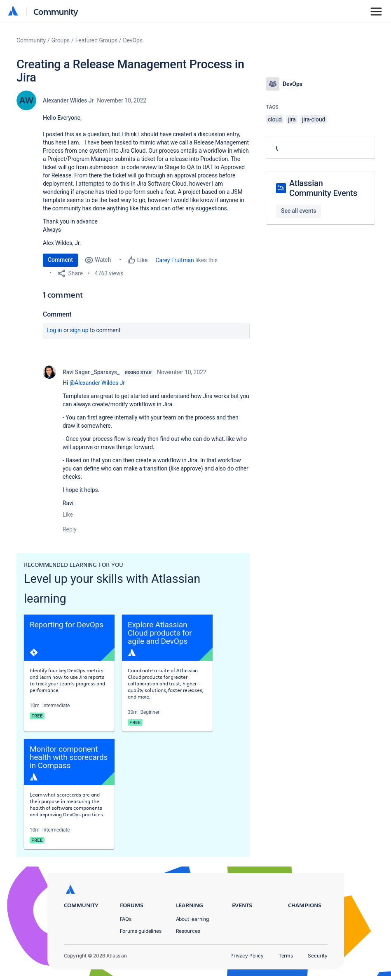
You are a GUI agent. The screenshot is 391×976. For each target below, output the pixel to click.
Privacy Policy (247, 956)
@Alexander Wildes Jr (97, 383)
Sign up (79, 330)
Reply (70, 529)
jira (292, 119)
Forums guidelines (141, 931)
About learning (192, 919)
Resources (188, 931)
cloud (275, 119)
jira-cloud (313, 119)
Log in (54, 330)
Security (317, 956)
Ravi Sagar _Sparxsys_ (91, 372)
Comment (60, 259)
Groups (61, 40)
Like (68, 514)
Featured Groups (96, 40)
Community (55, 11)
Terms (286, 956)
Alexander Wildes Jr (68, 100)
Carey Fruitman (175, 260)
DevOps (133, 40)
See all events (298, 210)
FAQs (126, 919)
